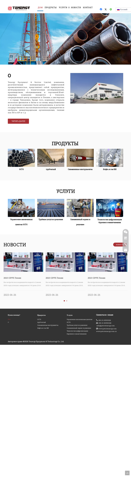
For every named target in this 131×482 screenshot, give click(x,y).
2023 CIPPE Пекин (12, 280)
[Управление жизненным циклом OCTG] (21, 211)
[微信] (111, 9)
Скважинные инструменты (47, 465)
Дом (9, 459)
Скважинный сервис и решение (79, 468)
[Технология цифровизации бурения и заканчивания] (109, 211)
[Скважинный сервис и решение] (80, 211)
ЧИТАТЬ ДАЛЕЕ (18, 124)
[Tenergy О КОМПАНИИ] (96, 91)
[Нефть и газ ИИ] (109, 161)
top (127, 473)
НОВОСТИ (120, 247)
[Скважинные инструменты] (80, 161)
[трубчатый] (50, 161)
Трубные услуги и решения (77, 465)
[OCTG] (21, 161)
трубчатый (41, 463)
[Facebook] (101, 9)
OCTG (39, 460)
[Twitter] (106, 9)
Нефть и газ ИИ (43, 468)
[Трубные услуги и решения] (50, 211)
